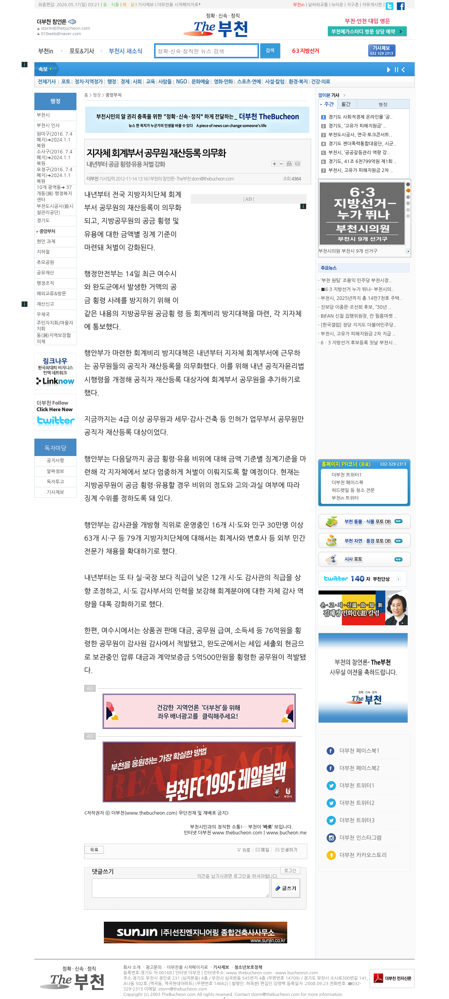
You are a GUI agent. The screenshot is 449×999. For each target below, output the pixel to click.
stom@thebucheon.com (212, 179)
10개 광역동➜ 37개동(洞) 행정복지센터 (54, 193)
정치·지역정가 (89, 81)
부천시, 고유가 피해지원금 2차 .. (357, 170)
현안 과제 (46, 241)
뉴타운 (337, 5)
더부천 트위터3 (356, 820)
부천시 (43, 115)
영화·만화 (222, 81)
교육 (150, 81)
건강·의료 (320, 81)
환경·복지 (298, 81)
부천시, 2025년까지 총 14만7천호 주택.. (361, 298)
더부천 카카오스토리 (362, 855)
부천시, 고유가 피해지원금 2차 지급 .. (358, 334)
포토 (65, 81)
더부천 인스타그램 (360, 838)
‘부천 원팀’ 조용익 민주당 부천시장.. (356, 280)
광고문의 (153, 967)
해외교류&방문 (51, 293)
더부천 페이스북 (347, 482)
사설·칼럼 (274, 81)
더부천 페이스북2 (359, 768)
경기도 (43, 220)
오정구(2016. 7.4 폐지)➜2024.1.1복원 (54, 175)
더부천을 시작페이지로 (178, 4)
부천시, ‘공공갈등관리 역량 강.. (355, 152)
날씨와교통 (318, 5)
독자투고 (55, 482)
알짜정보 (55, 471)
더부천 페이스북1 (359, 751)
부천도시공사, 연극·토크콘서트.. (356, 135)
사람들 (165, 81)
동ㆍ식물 (111, 5)
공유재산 (45, 273)
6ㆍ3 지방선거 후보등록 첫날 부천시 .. (359, 342)
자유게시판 (372, 5)
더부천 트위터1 (347, 475)
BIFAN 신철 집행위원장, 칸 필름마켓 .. (359, 316)
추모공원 (45, 262)
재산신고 (45, 304)
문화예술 (200, 81)
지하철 (43, 252)
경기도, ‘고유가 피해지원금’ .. (353, 126)
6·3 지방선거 (305, 51)
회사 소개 (132, 967)
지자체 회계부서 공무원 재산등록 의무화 (155, 153)
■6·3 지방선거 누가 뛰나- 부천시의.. (357, 289)
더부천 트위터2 (356, 803)
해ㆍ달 (128, 5)
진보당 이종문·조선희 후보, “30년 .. (356, 307)
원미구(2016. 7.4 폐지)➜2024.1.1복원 (54, 140)
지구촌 (353, 5)
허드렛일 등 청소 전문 (353, 490)
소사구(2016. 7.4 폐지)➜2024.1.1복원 (54, 158)
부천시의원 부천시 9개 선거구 (348, 251)
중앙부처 (47, 231)
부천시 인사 (48, 125)
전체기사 (47, 81)
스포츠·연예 (249, 81)
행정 (111, 81)
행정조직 (45, 283)
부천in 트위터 (345, 498)
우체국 (43, 314)
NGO (181, 81)
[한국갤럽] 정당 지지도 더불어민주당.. (358, 325)
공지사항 (55, 460)
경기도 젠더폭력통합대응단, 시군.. (358, 143)
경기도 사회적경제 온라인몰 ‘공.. (357, 117)
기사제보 (146, 5)
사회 (137, 81)
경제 (124, 81)
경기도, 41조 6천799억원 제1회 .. (359, 161)
